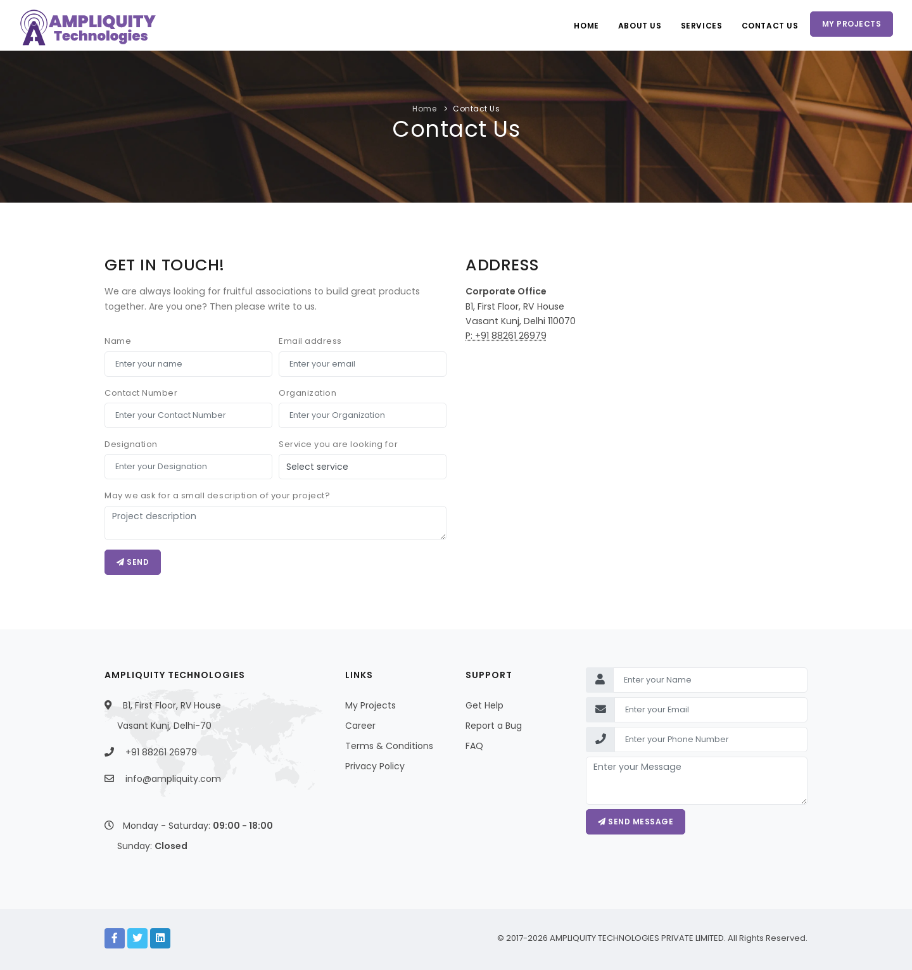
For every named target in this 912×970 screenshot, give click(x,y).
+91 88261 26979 (161, 752)
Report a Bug (494, 725)
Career (360, 725)
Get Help (485, 705)
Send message (635, 821)
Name (117, 341)
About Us (640, 25)
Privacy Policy (375, 766)
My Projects (852, 23)
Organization (307, 393)
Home (586, 25)
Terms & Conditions (389, 746)
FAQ (474, 746)
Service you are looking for (338, 444)
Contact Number (140, 393)
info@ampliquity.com (173, 778)
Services (702, 25)
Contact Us (770, 25)
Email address (310, 341)
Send (133, 562)
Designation (131, 444)
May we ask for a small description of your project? (217, 495)
